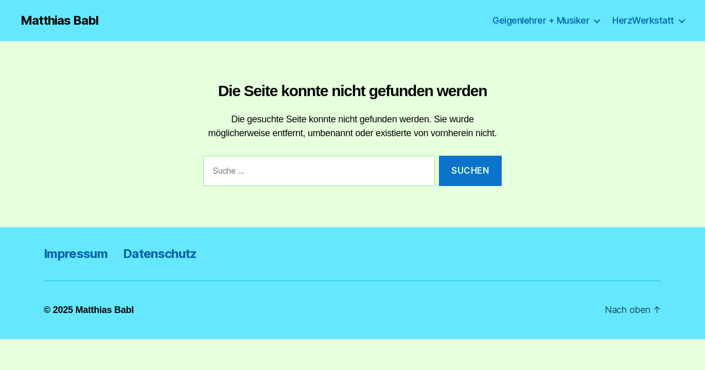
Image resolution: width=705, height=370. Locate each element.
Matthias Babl (59, 20)
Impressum (76, 253)
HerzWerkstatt (643, 20)
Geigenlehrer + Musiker (540, 20)
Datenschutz (160, 253)
